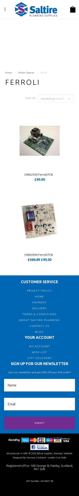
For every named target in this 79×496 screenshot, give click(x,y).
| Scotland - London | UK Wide (50, 457)
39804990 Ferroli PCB (38, 255)
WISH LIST (39, 352)
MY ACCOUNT (39, 346)
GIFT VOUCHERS (39, 358)
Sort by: (30, 98)
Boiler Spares (26, 72)
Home (8, 72)
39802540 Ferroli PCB (38, 174)
